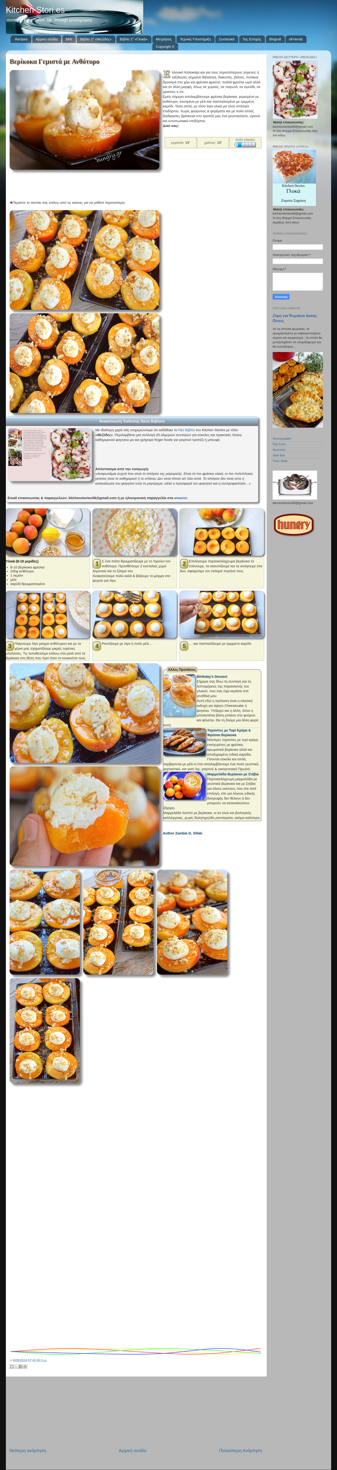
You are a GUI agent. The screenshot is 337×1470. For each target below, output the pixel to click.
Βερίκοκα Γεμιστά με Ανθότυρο (54, 61)
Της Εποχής (252, 39)
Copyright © (165, 47)
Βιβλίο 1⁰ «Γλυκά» (134, 39)
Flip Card (279, 444)
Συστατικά (226, 39)
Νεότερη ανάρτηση (27, 1450)
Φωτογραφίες (282, 438)
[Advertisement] (95, 183)
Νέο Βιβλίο (186, 430)
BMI (69, 39)
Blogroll (275, 39)
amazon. (181, 498)
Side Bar (279, 455)
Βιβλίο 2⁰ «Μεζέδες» (96, 39)
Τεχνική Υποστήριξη (195, 39)
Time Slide (280, 461)
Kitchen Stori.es (35, 10)
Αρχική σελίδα (47, 39)
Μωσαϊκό (279, 449)
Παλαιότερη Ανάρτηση (240, 1450)
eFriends (296, 39)
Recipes (21, 39)
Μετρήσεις (164, 39)
